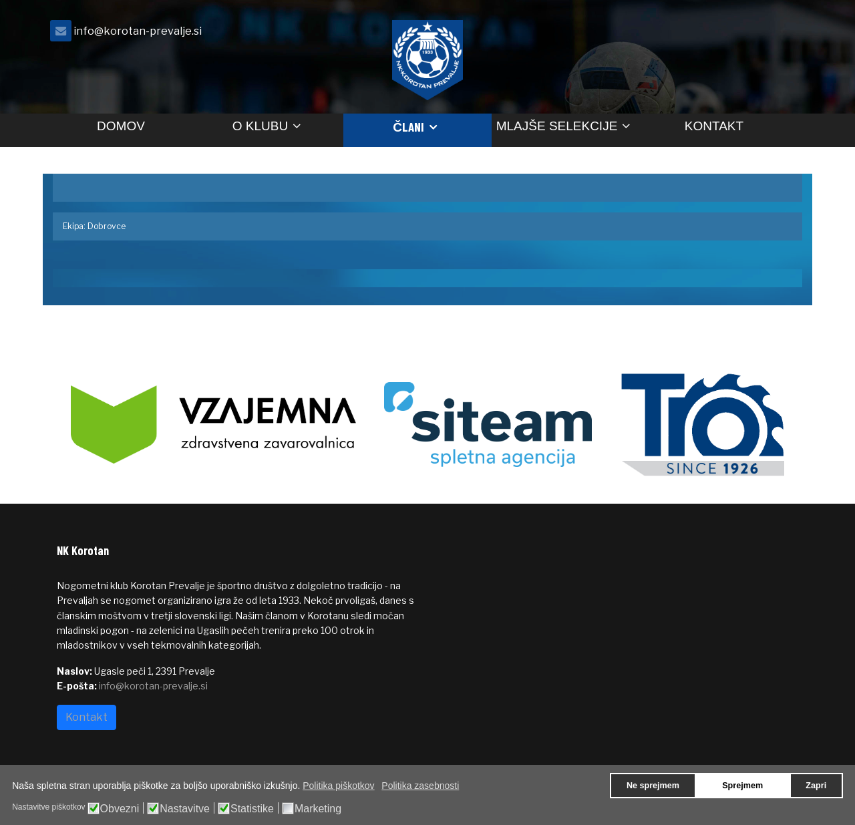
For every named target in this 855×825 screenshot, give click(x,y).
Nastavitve (185, 809)
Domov (121, 126)
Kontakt (714, 126)
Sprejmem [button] (742, 785)
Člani (408, 126)
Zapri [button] (816, 785)
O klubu (260, 126)
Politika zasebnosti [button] (420, 785)
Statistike (252, 809)
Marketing (318, 809)
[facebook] (781, 34)
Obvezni (120, 809)
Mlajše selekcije (557, 126)
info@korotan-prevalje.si (137, 30)
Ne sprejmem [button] (653, 785)
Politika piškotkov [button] (338, 785)
